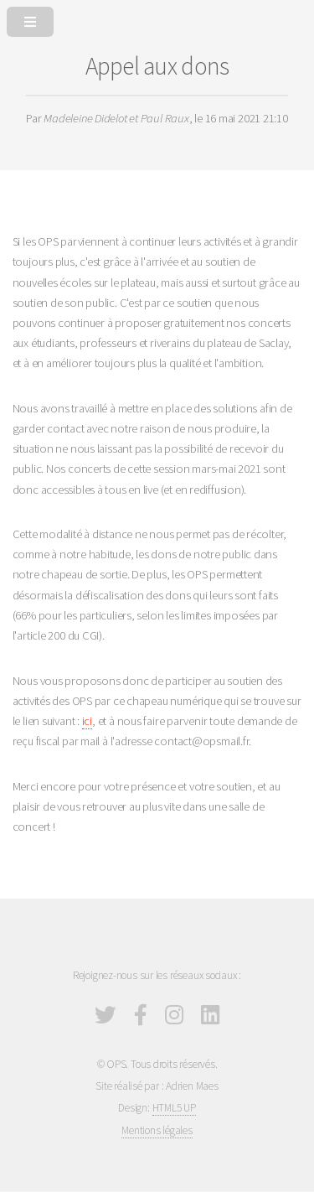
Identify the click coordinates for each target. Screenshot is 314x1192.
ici (87, 720)
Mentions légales (156, 1130)
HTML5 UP (174, 1108)
